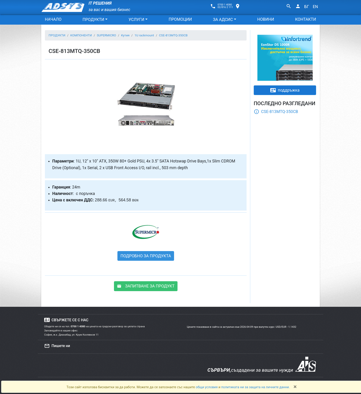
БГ (306, 6)
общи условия (207, 387)
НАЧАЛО (53, 19)
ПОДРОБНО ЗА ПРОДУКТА (145, 256)
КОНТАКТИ (305, 19)
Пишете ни (57, 346)
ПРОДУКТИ (93, 19)
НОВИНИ (265, 19)
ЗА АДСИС (223, 19)
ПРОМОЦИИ (180, 19)
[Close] (295, 387)
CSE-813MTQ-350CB (276, 111)
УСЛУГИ (136, 19)
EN (315, 6)
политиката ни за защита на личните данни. (255, 387)
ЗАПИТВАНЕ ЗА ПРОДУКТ (146, 286)
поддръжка (285, 90)
